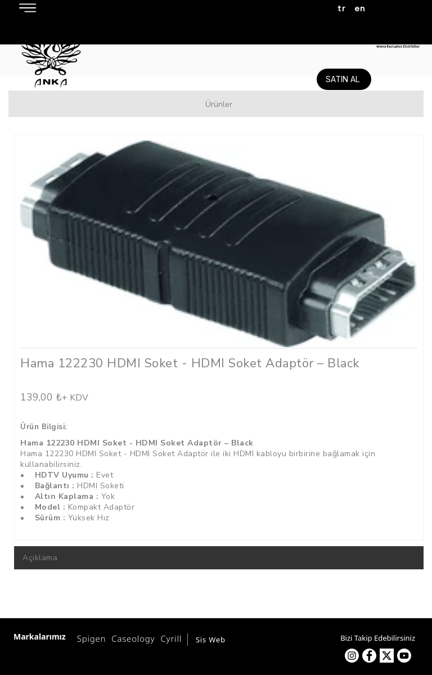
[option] (218, 244)
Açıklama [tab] (39, 557)
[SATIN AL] (344, 79)
